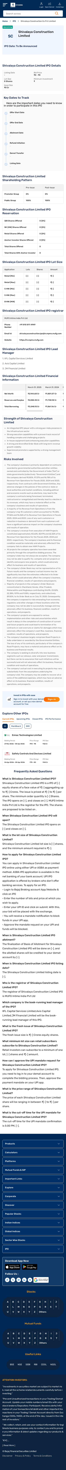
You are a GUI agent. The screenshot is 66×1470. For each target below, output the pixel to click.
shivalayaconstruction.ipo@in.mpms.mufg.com (40, 333)
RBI (35, 1364)
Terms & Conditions (42, 1455)
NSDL (53, 1364)
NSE (20, 1364)
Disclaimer (7, 1455)
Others (42, 1312)
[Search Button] (56, 13)
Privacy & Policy (23, 1455)
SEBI (28, 1364)
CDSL (44, 1364)
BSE (12, 1364)
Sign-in (52, 699)
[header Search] (31, 13)
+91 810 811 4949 (27, 325)
